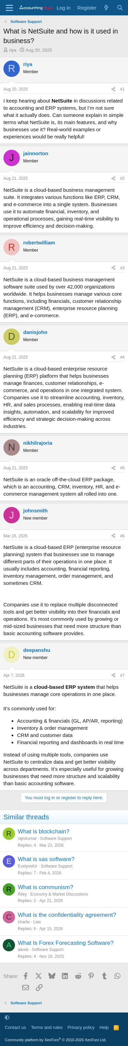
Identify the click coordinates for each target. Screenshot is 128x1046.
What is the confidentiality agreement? (67, 915)
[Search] (120, 7)
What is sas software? (46, 859)
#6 (122, 536)
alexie (23, 949)
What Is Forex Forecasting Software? (66, 943)
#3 (122, 268)
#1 (122, 89)
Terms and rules (46, 1027)
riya (12, 50)
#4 (122, 357)
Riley (22, 894)
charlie (24, 922)
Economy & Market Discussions (59, 894)
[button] (7, 1017)
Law (37, 922)
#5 (122, 468)
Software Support (56, 838)
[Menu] (9, 8)
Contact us (15, 1027)
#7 (122, 675)
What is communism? (45, 887)
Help (104, 1027)
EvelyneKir (27, 866)
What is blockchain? (43, 831)
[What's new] (106, 7)
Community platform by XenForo (55, 1040)
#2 (122, 178)
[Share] (113, 89)
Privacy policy (81, 1027)
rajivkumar (27, 838)
